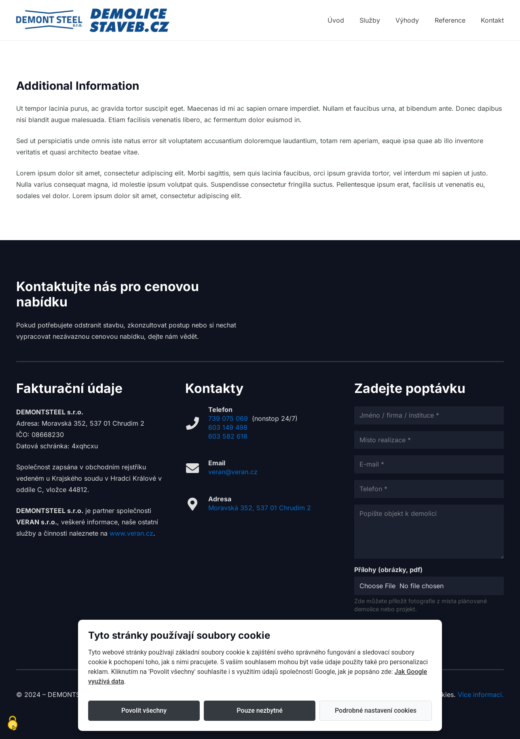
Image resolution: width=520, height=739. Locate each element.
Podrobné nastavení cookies (375, 710)
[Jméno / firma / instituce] (429, 415)
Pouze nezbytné (260, 710)
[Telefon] (429, 489)
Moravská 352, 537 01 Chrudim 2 (259, 508)
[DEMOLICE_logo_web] (92, 20)
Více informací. (481, 694)
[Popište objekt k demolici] (429, 532)
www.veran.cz (131, 533)
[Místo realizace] (429, 440)
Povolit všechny (144, 710)
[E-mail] (429, 464)
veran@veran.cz (233, 472)
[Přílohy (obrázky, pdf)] (429, 585)
